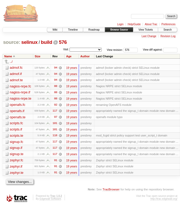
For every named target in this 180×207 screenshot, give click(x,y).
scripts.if (16, 130)
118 (54, 136)
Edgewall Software (50, 199)
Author (85, 56)
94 (55, 68)
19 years (71, 67)
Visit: (66, 49)
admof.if (16, 74)
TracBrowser (111, 190)
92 (55, 105)
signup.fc (16, 142)
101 (54, 124)
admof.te (16, 80)
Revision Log (168, 36)
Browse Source (119, 29)
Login (120, 24)
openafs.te (18, 117)
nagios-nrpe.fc (20, 86)
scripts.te (16, 136)
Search (167, 29)
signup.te (17, 155)
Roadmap (94, 29)
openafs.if (17, 111)
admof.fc (16, 68)
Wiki (54, 29)
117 (54, 111)
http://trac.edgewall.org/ (163, 199)
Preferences (169, 24)
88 (55, 86)
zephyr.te (17, 173)
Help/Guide (134, 24)
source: (11, 42)
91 (55, 161)
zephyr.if (16, 167)
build (46, 42)
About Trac (151, 24)
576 (63, 42)
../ (11, 62)
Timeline (73, 29)
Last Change (149, 36)
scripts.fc (16, 124)
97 (55, 117)
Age (69, 56)
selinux (29, 42)
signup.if (16, 148)
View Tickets (146, 29)
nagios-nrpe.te (20, 99)
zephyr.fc (16, 161)
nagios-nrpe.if (20, 92)
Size (37, 56)
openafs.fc (17, 105)
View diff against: (160, 49)
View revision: (115, 49)
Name (8, 56)
